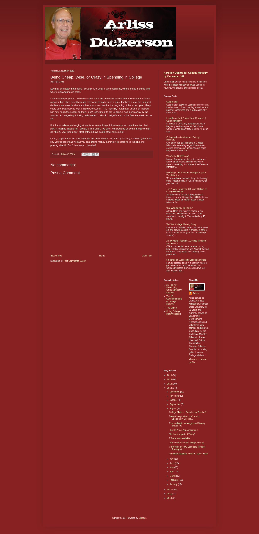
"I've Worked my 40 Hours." (179, 208)
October (174, 400)
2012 (169, 489)
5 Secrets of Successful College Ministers (186, 260)
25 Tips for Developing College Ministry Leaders (174, 289)
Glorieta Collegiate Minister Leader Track (188, 453)
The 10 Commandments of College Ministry (174, 300)
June (172, 463)
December (175, 391)
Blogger (142, 518)
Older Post (147, 255)
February (174, 480)
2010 (169, 498)
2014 (169, 384)
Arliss (196, 293)
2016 (169, 375)
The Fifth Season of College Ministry (186, 442)
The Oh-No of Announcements (183, 430)
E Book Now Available (179, 438)
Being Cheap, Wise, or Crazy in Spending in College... (184, 417)
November (175, 396)
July (172, 459)
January (174, 484)
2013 (169, 388)
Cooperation (172, 101)
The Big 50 (171, 308)
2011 (169, 493)
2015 (169, 379)
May (172, 467)
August (173, 408)
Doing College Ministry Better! (173, 312)
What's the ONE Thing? (177, 156)
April (172, 471)
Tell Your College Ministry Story (181, 224)
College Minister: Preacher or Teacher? (187, 412)
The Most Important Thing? (182, 434)
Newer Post (56, 255)
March (173, 476)
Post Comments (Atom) (74, 261)
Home (102, 255)
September (175, 404)
